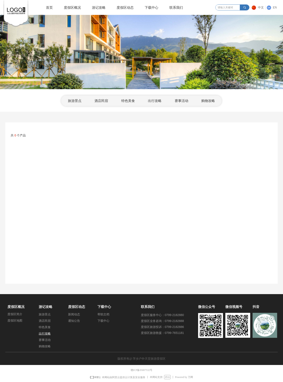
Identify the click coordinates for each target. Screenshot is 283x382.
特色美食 (128, 101)
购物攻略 (208, 101)
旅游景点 (74, 101)
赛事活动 (181, 101)
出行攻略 (155, 101)
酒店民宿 (101, 101)
